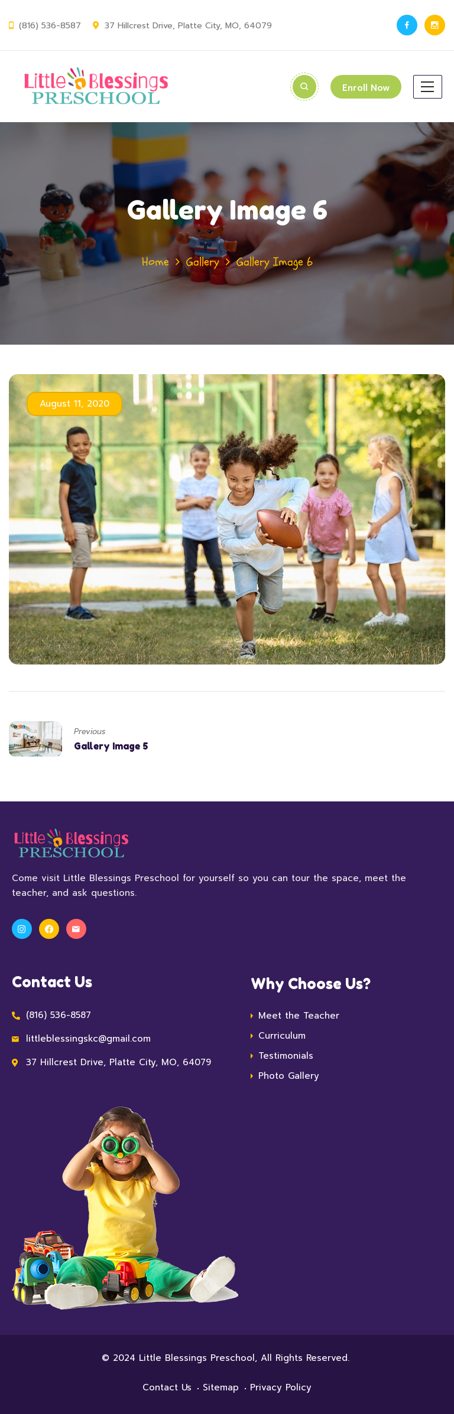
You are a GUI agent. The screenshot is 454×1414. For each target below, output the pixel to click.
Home (155, 262)
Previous (89, 731)
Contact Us (167, 1387)
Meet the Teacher (298, 1015)
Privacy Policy (281, 1387)
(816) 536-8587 (49, 25)
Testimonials (285, 1055)
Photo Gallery (288, 1075)
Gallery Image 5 (111, 746)
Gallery (202, 262)
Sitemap (221, 1387)
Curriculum (282, 1035)
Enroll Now (365, 87)
